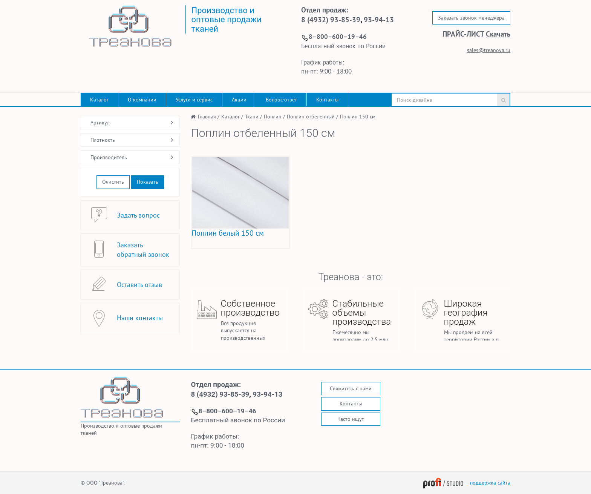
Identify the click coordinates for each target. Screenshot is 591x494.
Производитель (108, 157)
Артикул (100, 122)
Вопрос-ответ (281, 99)
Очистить (113, 181)
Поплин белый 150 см (227, 233)
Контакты (327, 99)
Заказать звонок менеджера (471, 17)
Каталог (99, 99)
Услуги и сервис (194, 99)
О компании (142, 99)
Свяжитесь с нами (351, 388)
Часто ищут (350, 419)
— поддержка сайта (466, 482)
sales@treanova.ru (488, 50)
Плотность (102, 140)
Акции (239, 99)
